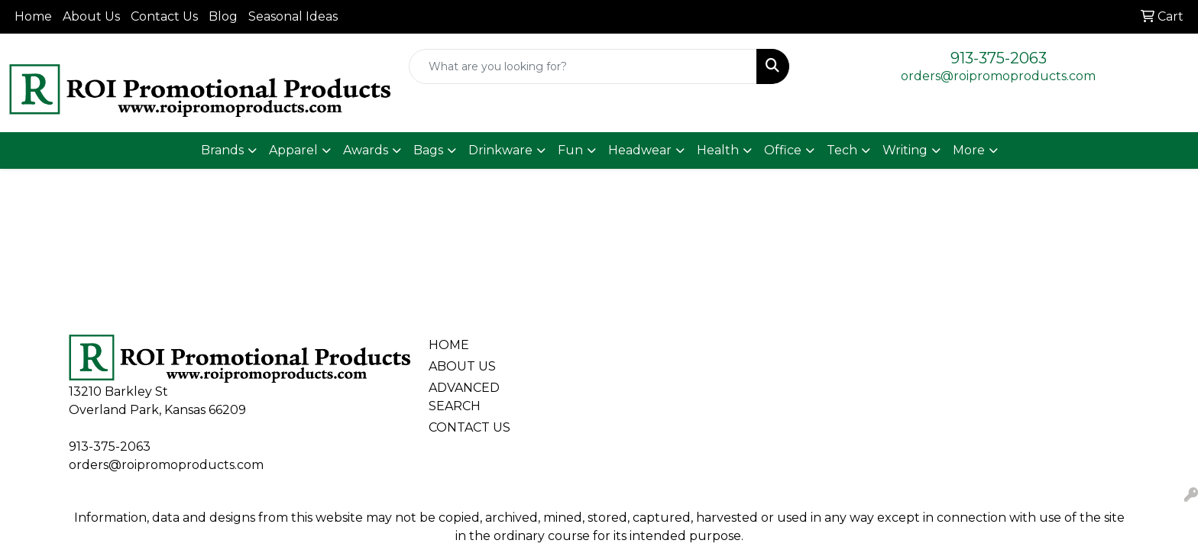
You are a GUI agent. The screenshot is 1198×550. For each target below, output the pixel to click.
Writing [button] (905, 150)
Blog (223, 16)
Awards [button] (365, 150)
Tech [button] (842, 150)
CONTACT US (469, 427)
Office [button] (782, 150)
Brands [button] (222, 150)
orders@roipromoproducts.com (998, 76)
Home (33, 16)
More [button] (969, 150)
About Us (91, 16)
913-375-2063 (998, 58)
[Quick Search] (583, 66)
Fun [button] (570, 150)
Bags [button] (428, 150)
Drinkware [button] (500, 150)
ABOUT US (462, 366)
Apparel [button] (293, 150)
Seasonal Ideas (293, 16)
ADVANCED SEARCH (464, 396)
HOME (449, 345)
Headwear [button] (640, 150)
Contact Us (164, 16)
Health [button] (718, 150)
